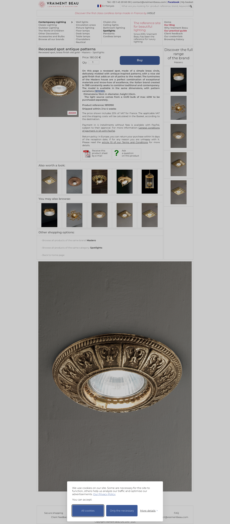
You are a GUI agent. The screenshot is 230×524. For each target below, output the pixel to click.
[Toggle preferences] (147, 510)
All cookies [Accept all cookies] (88, 510)
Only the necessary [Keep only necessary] (122, 510)
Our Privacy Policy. (104, 494)
